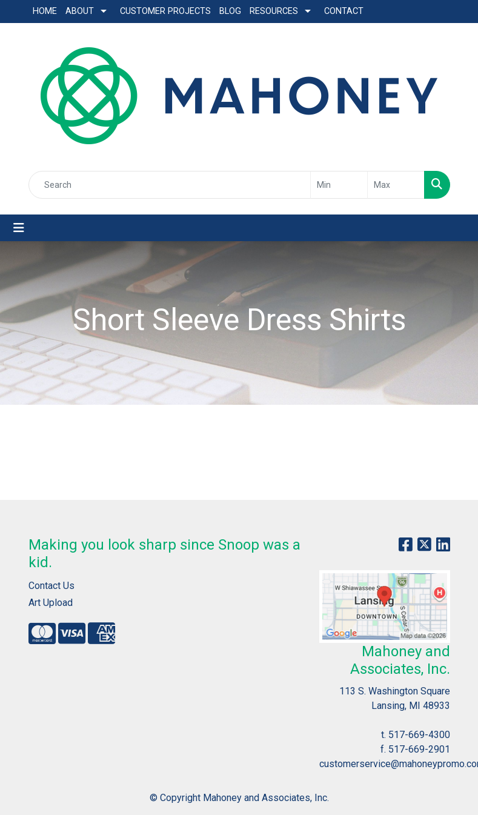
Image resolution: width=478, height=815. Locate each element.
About (79, 11)
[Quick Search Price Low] (339, 185)
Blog (230, 11)
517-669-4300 (419, 734)
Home (45, 11)
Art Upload (50, 602)
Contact (343, 11)
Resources (274, 11)
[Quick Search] (169, 185)
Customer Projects (165, 11)
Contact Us (51, 585)
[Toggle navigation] (19, 227)
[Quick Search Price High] (396, 185)
